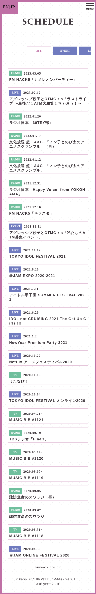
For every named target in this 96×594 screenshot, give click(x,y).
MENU (90, 9)
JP (12, 7)
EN (6, 7)
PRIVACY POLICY (48, 567)
